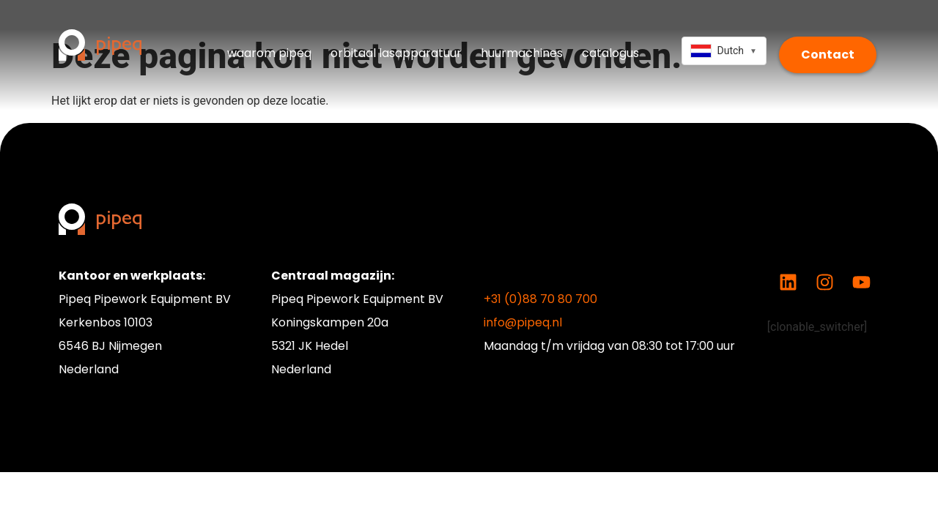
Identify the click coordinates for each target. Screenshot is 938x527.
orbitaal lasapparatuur (396, 53)
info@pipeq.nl (523, 322)
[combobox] (724, 51)
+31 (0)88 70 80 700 (540, 299)
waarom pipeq (269, 53)
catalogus (610, 53)
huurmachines (522, 53)
